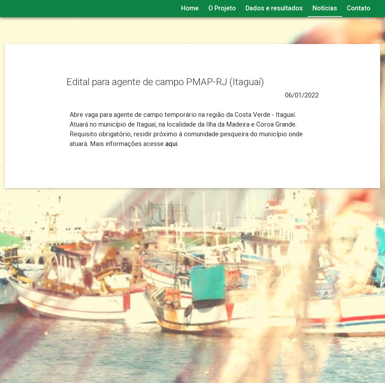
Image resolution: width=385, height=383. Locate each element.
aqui (171, 144)
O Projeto (222, 8)
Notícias (325, 8)
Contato (358, 8)
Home (190, 8)
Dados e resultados (274, 8)
